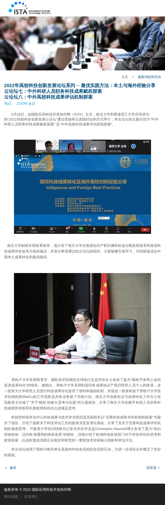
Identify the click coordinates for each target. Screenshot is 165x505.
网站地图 (11, 497)
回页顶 (151, 468)
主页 (124, 77)
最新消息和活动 (149, 77)
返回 (13, 468)
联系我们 (31, 497)
